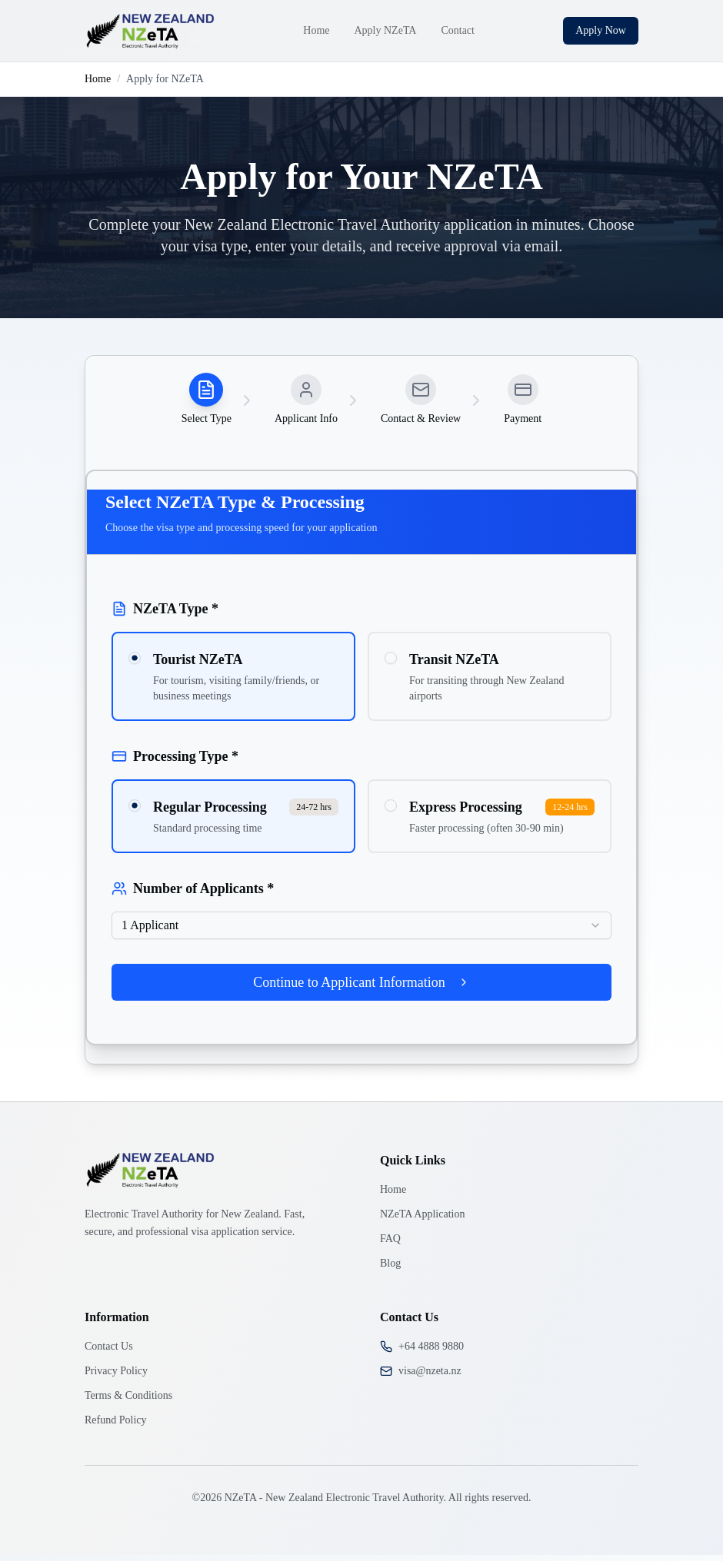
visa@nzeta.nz (429, 1377)
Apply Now (600, 30)
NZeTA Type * (165, 615)
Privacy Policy (116, 1377)
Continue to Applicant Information (361, 988)
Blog (390, 1269)
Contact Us (109, 1352)
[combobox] (361, 931)
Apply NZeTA (386, 30)
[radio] (134, 664)
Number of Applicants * (193, 894)
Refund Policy (116, 1426)
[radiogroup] (361, 682)
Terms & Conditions (128, 1401)
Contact (458, 30)
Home (316, 30)
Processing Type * (175, 762)
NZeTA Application (422, 1220)
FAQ (390, 1244)
